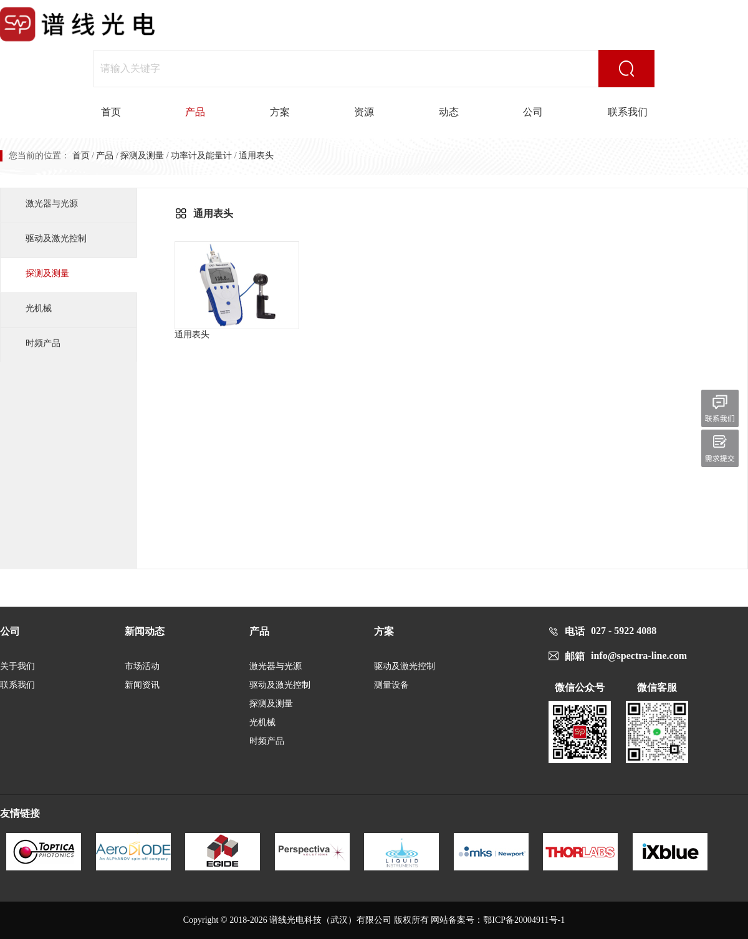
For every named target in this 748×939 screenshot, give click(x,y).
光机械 (39, 308)
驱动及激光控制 (56, 238)
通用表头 (237, 290)
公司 (533, 112)
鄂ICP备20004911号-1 (524, 920)
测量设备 (391, 685)
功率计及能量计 (201, 155)
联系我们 (628, 112)
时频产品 (43, 343)
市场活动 (142, 666)
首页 (111, 112)
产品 (195, 112)
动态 (449, 112)
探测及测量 (142, 155)
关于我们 (17, 666)
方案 (280, 112)
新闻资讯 (142, 685)
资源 (364, 112)
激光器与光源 (52, 203)
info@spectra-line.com (639, 655)
